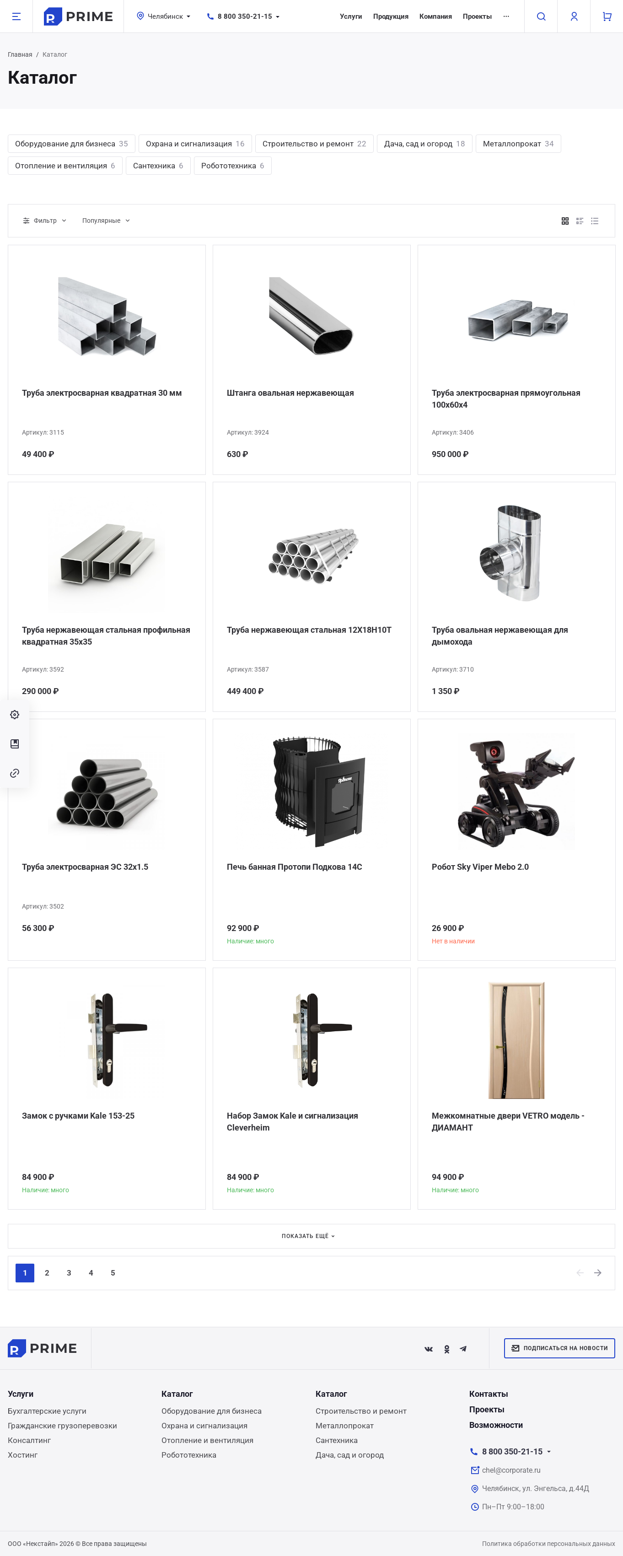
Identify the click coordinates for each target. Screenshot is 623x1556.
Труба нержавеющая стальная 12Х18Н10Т (309, 630)
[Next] (598, 1273)
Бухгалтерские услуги (47, 1411)
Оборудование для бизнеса (71, 143)
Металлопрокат (518, 143)
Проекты (477, 16)
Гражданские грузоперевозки (62, 1425)
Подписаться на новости (559, 1348)
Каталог (177, 1394)
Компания (435, 16)
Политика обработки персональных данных (548, 1543)
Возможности (496, 1425)
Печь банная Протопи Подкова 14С (294, 867)
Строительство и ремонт (314, 143)
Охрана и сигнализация (195, 143)
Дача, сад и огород (424, 143)
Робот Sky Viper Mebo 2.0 (480, 867)
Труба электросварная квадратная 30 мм (102, 393)
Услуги (351, 16)
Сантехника (158, 165)
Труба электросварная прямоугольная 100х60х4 (506, 398)
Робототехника (232, 165)
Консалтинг (29, 1440)
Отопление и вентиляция (65, 165)
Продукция (390, 16)
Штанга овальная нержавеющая (290, 393)
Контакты (488, 1394)
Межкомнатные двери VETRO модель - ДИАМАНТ (508, 1121)
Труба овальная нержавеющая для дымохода (500, 635)
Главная (20, 54)
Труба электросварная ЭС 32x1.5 (85, 867)
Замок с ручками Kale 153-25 (78, 1115)
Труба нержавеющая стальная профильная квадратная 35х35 (106, 635)
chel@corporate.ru (511, 1470)
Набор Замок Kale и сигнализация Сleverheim (292, 1121)
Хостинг (23, 1454)
